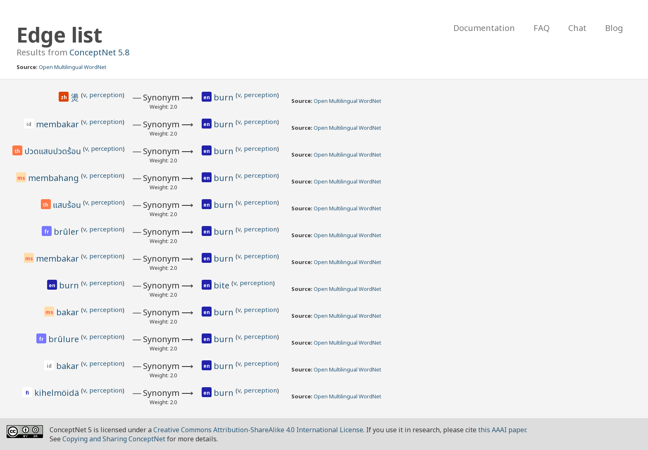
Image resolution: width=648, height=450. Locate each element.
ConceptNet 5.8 (99, 52)
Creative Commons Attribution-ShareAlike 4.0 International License (258, 429)
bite (222, 285)
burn (225, 97)
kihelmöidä (57, 392)
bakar (68, 312)
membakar (58, 124)
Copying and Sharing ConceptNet (113, 438)
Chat (577, 27)
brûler (67, 231)
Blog (614, 27)
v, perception (102, 94)
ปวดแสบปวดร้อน (53, 151)
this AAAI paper (502, 429)
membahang (54, 177)
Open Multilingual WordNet (72, 67)
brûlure (64, 339)
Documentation (484, 27)
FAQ (542, 27)
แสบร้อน (68, 205)
